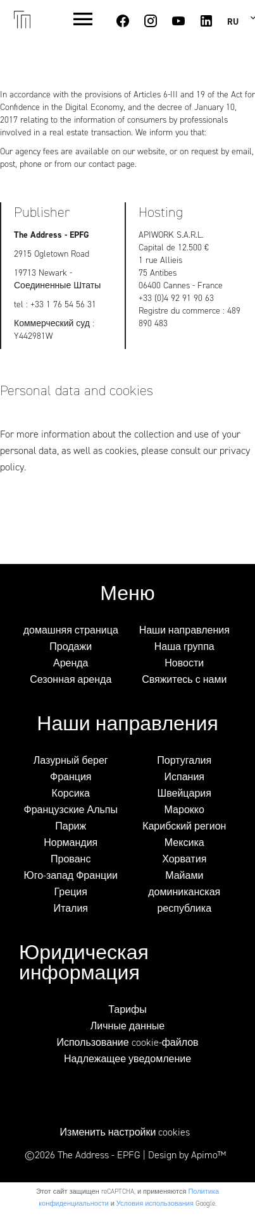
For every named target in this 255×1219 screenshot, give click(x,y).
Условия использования (155, 1203)
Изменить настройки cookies (125, 1132)
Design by (187, 1154)
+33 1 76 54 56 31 (63, 304)
